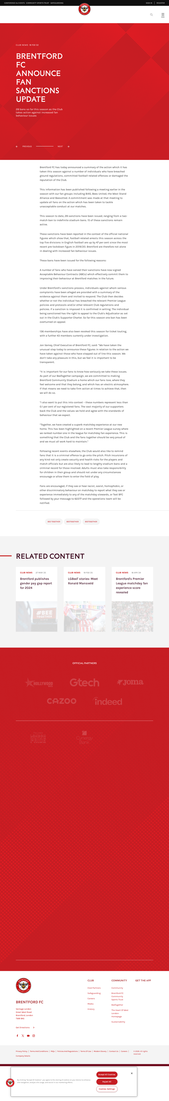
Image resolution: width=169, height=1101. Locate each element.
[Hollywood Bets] (38, 682)
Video (53, 18)
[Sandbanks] (38, 907)
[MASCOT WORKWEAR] (130, 834)
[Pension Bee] (130, 737)
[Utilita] (38, 859)
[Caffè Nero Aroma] (84, 956)
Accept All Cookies (106, 1074)
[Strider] (84, 786)
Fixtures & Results (73, 18)
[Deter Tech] (38, 786)
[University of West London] (38, 834)
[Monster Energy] (84, 761)
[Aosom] (130, 786)
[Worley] (84, 810)
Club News (22, 45)
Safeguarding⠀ (57, 3)
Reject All (106, 1082)
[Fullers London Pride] (38, 737)
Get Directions (23, 1040)
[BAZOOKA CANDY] (38, 761)
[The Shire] (84, 907)
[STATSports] (38, 810)
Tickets (106, 18)
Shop (129, 18)
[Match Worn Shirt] (84, 883)
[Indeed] (107, 701)
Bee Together (54, 522)
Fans (118, 18)
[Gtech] (84, 682)
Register (161, 3)
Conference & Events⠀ (15, 3)
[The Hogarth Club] (38, 932)
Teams (92, 18)
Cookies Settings (107, 1089)
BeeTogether (73, 522)
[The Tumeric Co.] (84, 932)
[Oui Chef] (130, 883)
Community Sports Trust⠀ (38, 3)
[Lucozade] (130, 932)
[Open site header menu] (162, 14)
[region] (74, 1082)
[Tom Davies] (130, 907)
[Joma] (130, 682)
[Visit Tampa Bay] (84, 834)
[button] (10, 1082)
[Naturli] (84, 859)
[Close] (132, 1073)
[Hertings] (130, 761)
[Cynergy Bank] (84, 737)
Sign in (149, 3)
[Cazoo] (61, 701)
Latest (40, 18)
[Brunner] (38, 883)
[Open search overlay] (151, 14)
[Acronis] (130, 810)
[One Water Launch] (130, 859)
